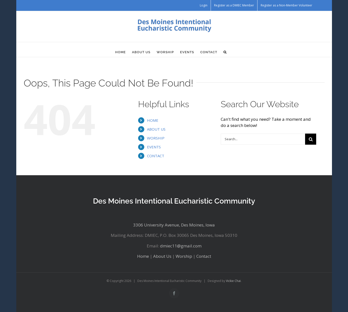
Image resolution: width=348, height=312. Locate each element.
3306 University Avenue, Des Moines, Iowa (174, 225)
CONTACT (155, 155)
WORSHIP (156, 138)
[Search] (310, 139)
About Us (162, 256)
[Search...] (263, 139)
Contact (203, 256)
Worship (184, 256)
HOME (152, 120)
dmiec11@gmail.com (180, 246)
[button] (225, 52)
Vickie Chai (233, 281)
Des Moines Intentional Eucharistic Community (174, 201)
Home (143, 256)
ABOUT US (156, 129)
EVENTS (154, 146)
